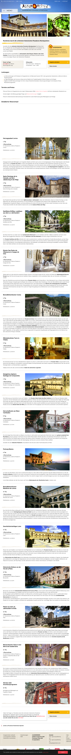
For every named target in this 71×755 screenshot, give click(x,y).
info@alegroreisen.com (54, 743)
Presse (68, 738)
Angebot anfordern (54, 62)
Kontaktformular (41, 716)
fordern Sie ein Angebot (41, 91)
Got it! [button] (62, 752)
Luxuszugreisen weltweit (9, 736)
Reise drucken (53, 66)
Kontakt (65, 1)
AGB (21, 736)
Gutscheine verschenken (9, 738)
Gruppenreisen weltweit (9, 735)
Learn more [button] (45, 752)
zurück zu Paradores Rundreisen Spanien (13, 725)
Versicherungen (24, 735)
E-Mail (20, 1)
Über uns (57, 1)
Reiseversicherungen (32, 94)
